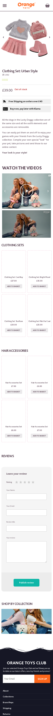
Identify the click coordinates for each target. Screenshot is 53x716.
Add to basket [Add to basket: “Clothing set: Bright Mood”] (39, 286)
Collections (8, 696)
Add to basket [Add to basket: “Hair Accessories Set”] (13, 392)
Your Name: (26, 494)
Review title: (26, 526)
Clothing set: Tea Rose (13, 321)
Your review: (26, 549)
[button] (4, 5)
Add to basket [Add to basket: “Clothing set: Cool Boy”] (13, 286)
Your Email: (26, 510)
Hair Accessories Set (13, 383)
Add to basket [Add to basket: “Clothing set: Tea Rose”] (13, 330)
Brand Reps (8, 702)
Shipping (7, 708)
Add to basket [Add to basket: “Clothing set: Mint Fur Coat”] (39, 330)
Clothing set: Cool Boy (13, 277)
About (5, 691)
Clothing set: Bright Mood (39, 277)
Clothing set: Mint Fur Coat (39, 321)
